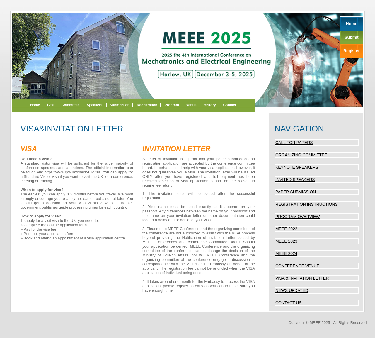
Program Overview (297, 216)
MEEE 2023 (286, 241)
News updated (291, 290)
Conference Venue (297, 265)
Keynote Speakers (296, 167)
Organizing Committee (301, 155)
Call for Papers (294, 142)
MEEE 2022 (286, 229)
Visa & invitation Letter (302, 278)
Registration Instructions (306, 204)
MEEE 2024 (286, 253)
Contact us (288, 302)
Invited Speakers (295, 179)
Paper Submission (295, 192)
